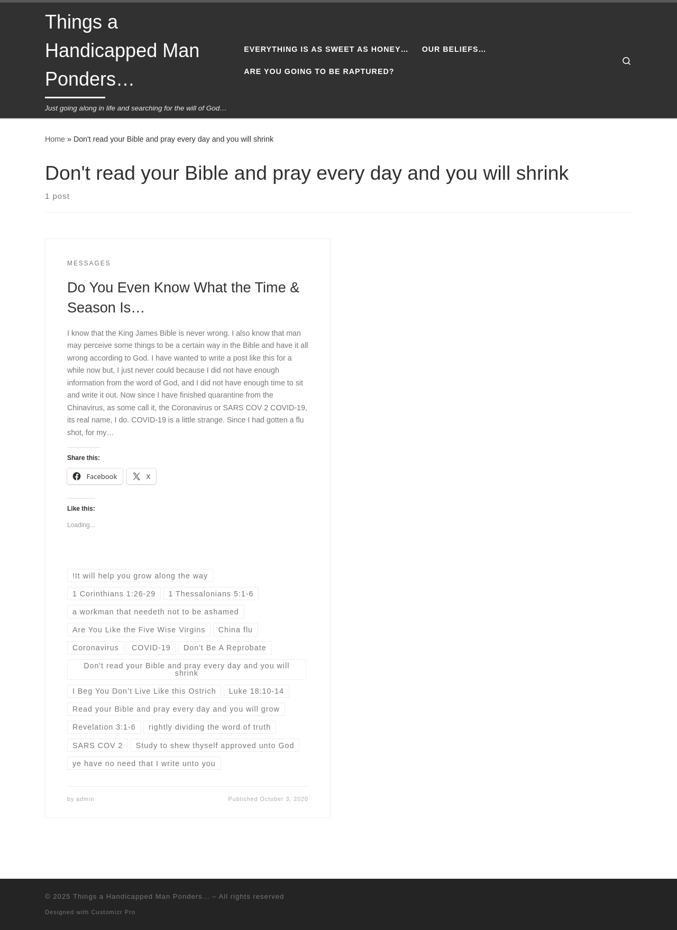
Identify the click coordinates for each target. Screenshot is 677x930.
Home (55, 139)
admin (85, 799)
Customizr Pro (113, 912)
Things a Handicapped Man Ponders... (141, 896)
